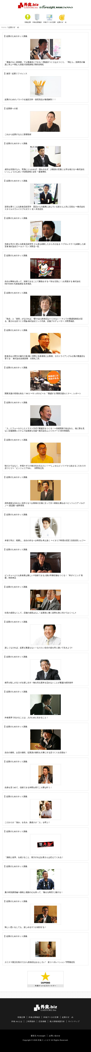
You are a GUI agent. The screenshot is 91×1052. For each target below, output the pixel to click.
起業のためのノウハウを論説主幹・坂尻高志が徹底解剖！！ (33, 86)
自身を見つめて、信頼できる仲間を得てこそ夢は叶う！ (33, 774)
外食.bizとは (16, 1021)
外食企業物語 (37, 22)
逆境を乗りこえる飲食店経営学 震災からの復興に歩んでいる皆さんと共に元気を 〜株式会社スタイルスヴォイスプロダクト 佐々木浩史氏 (45, 195)
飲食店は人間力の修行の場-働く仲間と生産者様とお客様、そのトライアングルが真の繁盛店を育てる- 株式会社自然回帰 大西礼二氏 (45, 344)
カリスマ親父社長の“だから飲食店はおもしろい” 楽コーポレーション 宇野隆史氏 (40, 949)
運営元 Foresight (38, 1036)
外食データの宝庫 (49, 22)
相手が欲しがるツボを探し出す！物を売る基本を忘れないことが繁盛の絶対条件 (39, 670)
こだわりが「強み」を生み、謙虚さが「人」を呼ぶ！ (33, 809)
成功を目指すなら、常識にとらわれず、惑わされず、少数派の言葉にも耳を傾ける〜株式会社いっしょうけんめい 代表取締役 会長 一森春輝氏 (44, 157)
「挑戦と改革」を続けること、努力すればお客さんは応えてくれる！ (34, 844)
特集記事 (28, 22)
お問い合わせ (54, 1036)
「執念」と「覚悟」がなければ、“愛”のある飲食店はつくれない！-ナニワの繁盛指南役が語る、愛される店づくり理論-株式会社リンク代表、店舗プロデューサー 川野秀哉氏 (44, 307)
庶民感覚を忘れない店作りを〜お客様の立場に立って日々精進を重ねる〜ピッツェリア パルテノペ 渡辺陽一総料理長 (45, 491)
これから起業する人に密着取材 (33, 121)
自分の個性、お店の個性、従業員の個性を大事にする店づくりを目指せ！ (36, 739)
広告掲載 (42, 1021)
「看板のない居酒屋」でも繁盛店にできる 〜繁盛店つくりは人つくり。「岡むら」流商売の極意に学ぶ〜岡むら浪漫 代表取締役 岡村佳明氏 (45, 50)
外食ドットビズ (44, 1040)
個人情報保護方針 (57, 1021)
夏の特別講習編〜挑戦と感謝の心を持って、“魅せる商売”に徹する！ (34, 879)
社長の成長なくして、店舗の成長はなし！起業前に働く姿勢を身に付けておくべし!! (40, 600)
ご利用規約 (30, 1021)
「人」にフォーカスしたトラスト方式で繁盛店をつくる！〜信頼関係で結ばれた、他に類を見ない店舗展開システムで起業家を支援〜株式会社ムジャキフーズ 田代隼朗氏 (44, 416)
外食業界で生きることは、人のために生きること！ (33, 705)
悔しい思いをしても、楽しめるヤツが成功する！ (33, 914)
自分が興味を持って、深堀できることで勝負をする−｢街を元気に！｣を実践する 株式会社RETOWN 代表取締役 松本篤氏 (42, 269)
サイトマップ (74, 1021)
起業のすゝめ (61, 22)
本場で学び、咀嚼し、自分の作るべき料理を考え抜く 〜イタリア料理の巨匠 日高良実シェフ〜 (45, 527)
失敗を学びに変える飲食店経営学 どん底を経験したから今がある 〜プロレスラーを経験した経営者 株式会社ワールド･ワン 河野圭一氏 (45, 232)
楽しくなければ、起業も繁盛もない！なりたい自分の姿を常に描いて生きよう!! (38, 635)
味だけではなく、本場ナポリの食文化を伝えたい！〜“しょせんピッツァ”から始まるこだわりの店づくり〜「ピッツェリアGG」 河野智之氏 (45, 454)
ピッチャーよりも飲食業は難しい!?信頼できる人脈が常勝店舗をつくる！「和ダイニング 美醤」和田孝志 (44, 563)
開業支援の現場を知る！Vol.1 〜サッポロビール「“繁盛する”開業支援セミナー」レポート (43, 380)
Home (3, 27)
